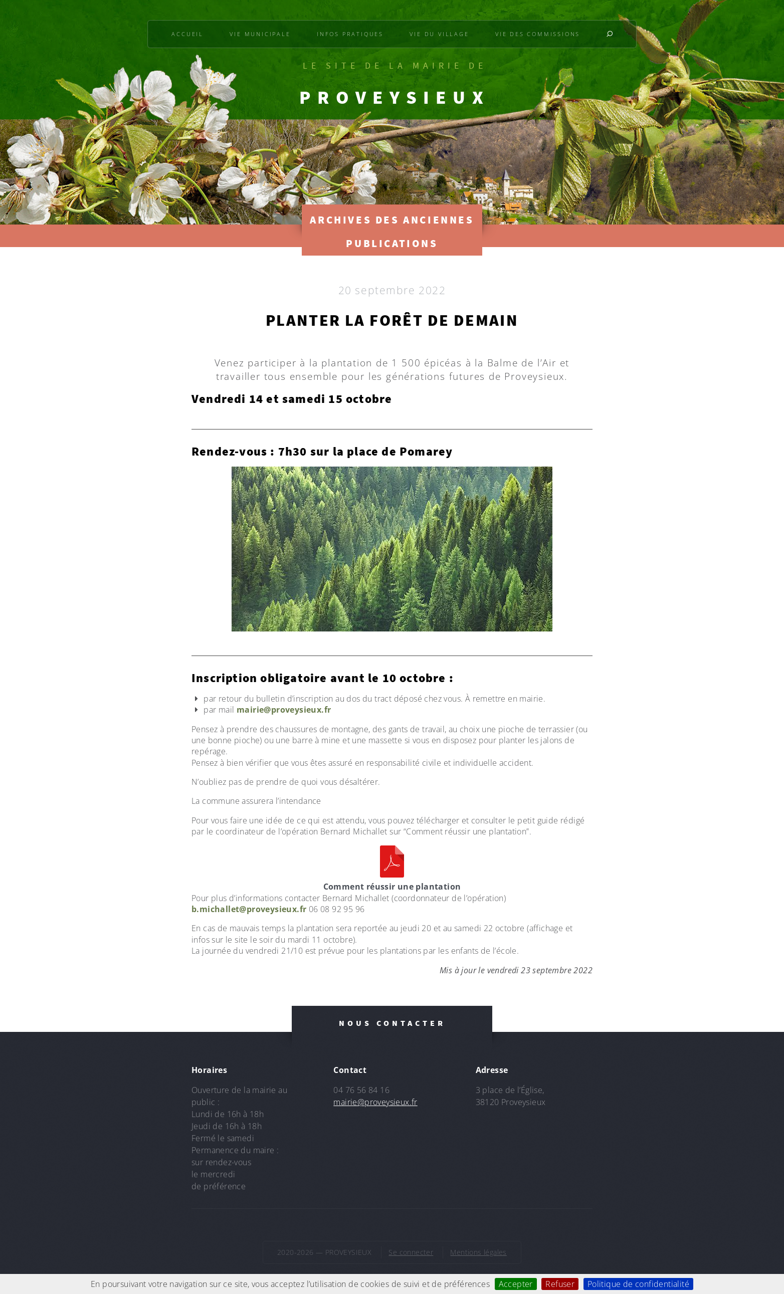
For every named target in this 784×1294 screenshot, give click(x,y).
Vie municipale (260, 34)
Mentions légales (478, 1252)
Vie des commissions (537, 34)
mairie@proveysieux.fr (284, 709)
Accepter (516, 1283)
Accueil (187, 34)
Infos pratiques (350, 34)
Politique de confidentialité (638, 1283)
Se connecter (410, 1252)
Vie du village (439, 34)
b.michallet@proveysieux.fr (248, 909)
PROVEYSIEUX (394, 97)
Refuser (559, 1283)
